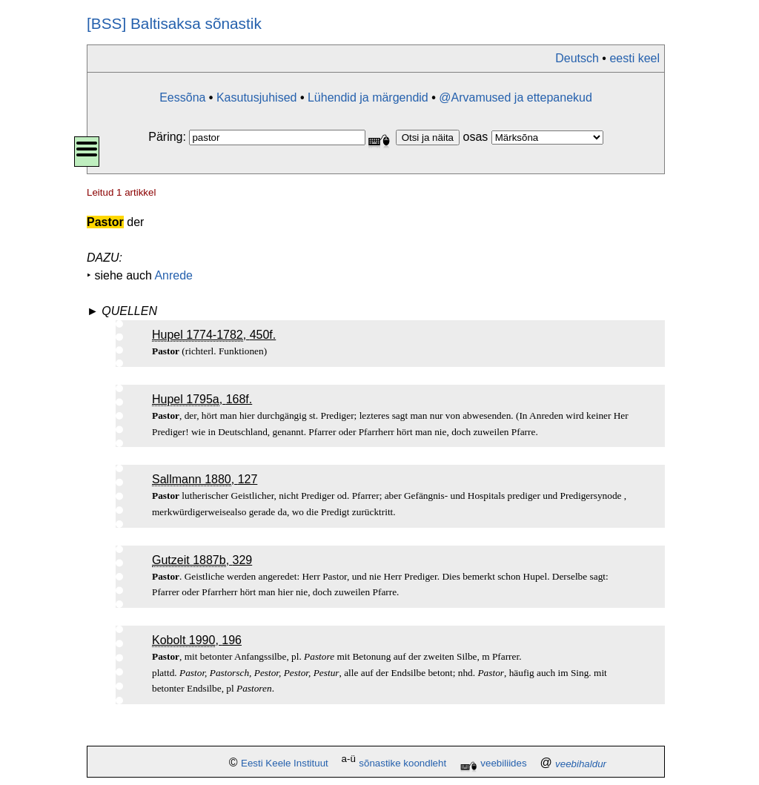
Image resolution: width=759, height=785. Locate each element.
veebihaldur (580, 763)
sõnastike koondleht (402, 763)
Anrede (173, 275)
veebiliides (503, 763)
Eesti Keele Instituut (284, 763)
